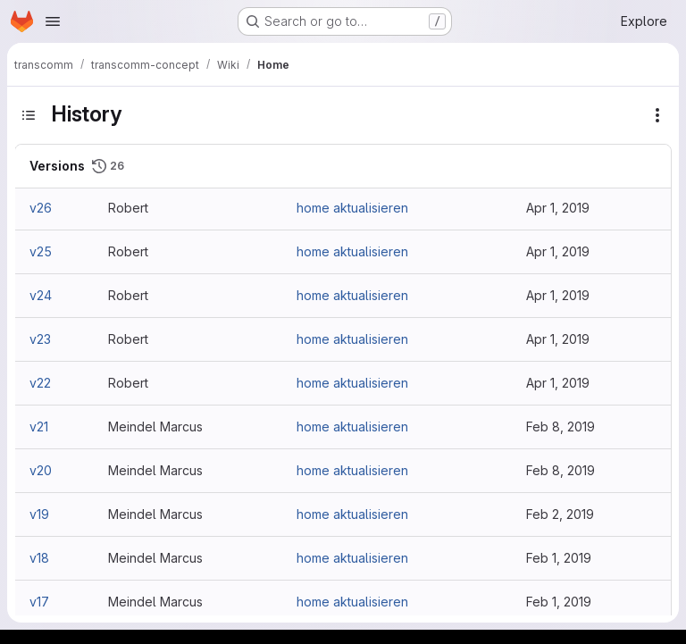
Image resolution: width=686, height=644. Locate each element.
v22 (40, 382)
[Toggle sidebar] (28, 115)
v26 (40, 207)
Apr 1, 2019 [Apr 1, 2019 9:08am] (558, 295)
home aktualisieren (352, 207)
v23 (40, 339)
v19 (39, 514)
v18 (39, 557)
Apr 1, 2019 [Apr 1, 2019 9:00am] (558, 382)
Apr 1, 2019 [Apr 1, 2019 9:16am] (558, 251)
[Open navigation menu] (52, 21)
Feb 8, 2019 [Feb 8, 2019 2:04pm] (560, 470)
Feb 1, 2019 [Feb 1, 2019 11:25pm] (558, 601)
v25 (40, 251)
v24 (40, 295)
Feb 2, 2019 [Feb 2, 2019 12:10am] (560, 514)
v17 (39, 601)
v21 (38, 426)
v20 (40, 470)
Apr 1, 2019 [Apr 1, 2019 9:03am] (558, 339)
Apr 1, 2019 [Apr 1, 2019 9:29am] (558, 207)
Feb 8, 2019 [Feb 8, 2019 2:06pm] (560, 426)
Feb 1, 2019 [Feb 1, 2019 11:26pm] (558, 557)
